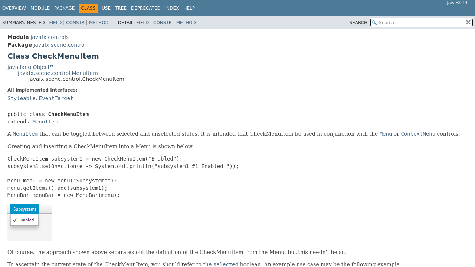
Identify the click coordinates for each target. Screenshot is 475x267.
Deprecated (146, 8)
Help (189, 8)
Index (172, 8)
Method (99, 22)
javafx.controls (49, 37)
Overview (14, 8)
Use (106, 8)
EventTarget (56, 98)
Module (40, 8)
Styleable (21, 98)
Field (55, 22)
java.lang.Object (28, 67)
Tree (121, 8)
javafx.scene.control (59, 45)
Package (64, 8)
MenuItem (44, 122)
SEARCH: (359, 22)
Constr (75, 22)
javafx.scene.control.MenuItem (58, 73)
